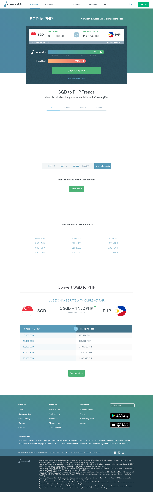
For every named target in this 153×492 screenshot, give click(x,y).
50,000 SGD (28, 358)
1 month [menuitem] (82, 107)
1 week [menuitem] (67, 107)
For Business (54, 414)
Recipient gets (90, 31)
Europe (47, 440)
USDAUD (40, 243)
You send (52, 31)
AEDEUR (113, 238)
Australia (22, 440)
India (82, 440)
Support (107, 4)
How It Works (54, 409)
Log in (131, 4)
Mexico (102, 440)
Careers (21, 423)
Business (49, 4)
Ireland (89, 440)
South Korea (53, 443)
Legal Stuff (73, 453)
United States (114, 443)
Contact (21, 427)
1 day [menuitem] (53, 107)
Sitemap (98, 453)
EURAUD (40, 238)
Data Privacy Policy (55, 453)
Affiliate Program (56, 423)
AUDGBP (76, 238)
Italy (95, 440)
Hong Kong (73, 440)
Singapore (42, 443)
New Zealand (124, 440)
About (20, 409)
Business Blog (24, 418)
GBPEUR (113, 243)
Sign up (143, 4)
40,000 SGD (28, 352)
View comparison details (76, 78)
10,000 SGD (28, 335)
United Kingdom (100, 443)
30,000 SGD (28, 347)
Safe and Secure (90, 453)
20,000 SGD (28, 341)
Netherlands (112, 440)
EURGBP (40, 252)
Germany (63, 440)
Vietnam (125, 443)
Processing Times (87, 418)
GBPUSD (76, 243)
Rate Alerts (53, 418)
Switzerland (72, 443)
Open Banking (55, 427)
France (55, 440)
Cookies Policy (65, 453)
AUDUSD (113, 248)
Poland (33, 443)
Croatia (39, 440)
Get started (76, 189)
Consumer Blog (24, 414)
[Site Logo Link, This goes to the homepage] (16, 4)
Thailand (82, 443)
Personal (34, 4)
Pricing (83, 414)
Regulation (81, 453)
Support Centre (86, 409)
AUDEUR (113, 252)
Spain (62, 443)
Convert (83, 423)
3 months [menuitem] (98, 107)
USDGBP (40, 248)
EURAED (76, 252)
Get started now (76, 70)
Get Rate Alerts (103, 166)
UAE (89, 443)
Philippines (23, 443)
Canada (31, 440)
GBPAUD (76, 248)
